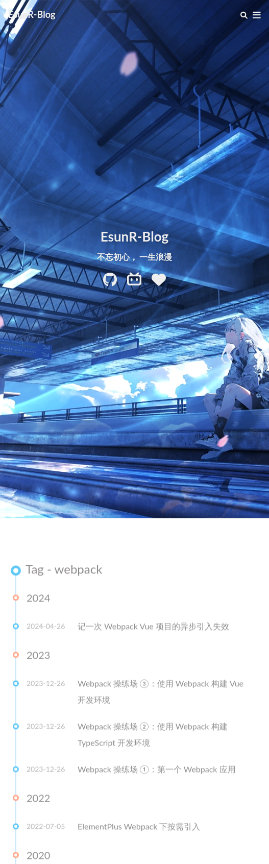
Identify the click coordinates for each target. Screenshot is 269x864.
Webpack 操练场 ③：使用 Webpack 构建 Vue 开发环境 (160, 693)
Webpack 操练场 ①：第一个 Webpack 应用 (157, 770)
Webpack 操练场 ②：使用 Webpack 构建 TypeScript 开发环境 (153, 736)
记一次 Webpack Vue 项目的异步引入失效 (153, 627)
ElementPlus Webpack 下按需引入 (139, 827)
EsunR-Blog (32, 14)
